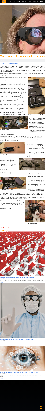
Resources (35, 1)
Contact (41, 1)
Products (24, 1)
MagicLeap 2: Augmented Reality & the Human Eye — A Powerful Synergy (16, 339)
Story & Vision (17, 1)
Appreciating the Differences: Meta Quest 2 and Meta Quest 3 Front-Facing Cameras (19, 372)
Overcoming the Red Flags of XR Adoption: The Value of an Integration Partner (17, 277)
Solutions (29, 1)
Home (11, 1)
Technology (11, 63)
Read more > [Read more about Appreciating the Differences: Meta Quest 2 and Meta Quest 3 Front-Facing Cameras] (2, 378)
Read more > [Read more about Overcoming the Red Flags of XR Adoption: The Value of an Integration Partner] (2, 282)
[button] (1, 227)
